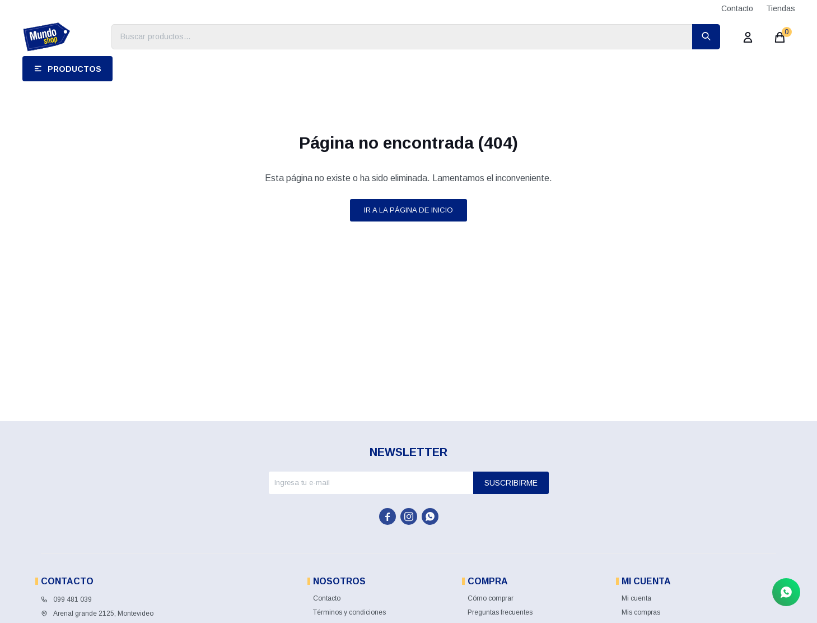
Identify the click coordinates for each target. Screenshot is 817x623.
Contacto (737, 8)
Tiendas (780, 8)
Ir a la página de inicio (408, 210)
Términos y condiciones (349, 612)
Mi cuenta (636, 598)
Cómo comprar (490, 598)
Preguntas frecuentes (500, 612)
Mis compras (641, 612)
